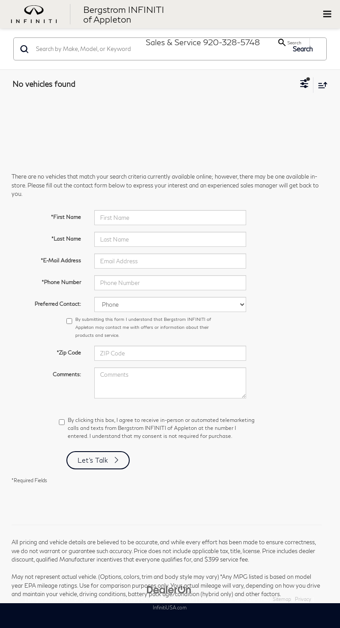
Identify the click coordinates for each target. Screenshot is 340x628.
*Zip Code (69, 352)
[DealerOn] (169, 589)
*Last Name (66, 238)
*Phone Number (61, 282)
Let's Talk (92, 460)
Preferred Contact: (58, 303)
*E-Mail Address (61, 260)
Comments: (67, 374)
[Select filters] (304, 85)
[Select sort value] (320, 85)
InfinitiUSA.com (170, 607)
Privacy (303, 599)
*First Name (66, 217)
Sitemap (282, 599)
